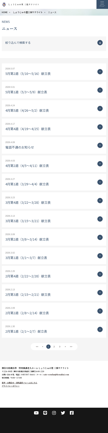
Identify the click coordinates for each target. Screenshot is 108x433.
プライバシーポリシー (11, 385)
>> (71, 346)
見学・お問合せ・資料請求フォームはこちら (19, 382)
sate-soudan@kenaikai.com (56, 374)
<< (37, 346)
